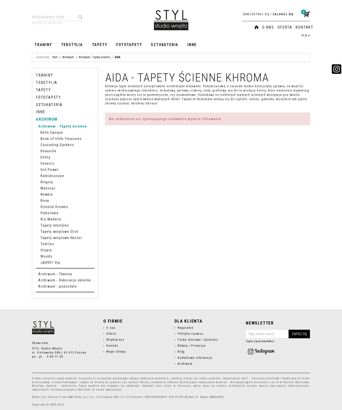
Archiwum (46, 119)
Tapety (99, 44)
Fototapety (129, 44)
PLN (306, 35)
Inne (192, 44)
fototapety (70, 382)
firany (188, 378)
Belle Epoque (52, 132)
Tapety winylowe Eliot (60, 231)
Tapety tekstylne (55, 225)
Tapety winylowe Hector (61, 238)
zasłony (176, 378)
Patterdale (50, 213)
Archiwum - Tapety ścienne (62, 126)
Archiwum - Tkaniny (55, 274)
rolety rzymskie (210, 378)
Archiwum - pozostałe (57, 286)
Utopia (46, 250)
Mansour (48, 188)
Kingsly (47, 182)
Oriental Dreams (54, 207)
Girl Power (50, 170)
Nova (45, 200)
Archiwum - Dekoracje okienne (64, 280)
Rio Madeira (51, 219)
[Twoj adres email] (278, 334)
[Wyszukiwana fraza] (54, 17)
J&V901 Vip (50, 262)
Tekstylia (72, 44)
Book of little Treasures (61, 139)
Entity (46, 157)
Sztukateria (164, 44)
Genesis (48, 163)
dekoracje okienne (153, 378)
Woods (46, 256)
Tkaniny (43, 44)
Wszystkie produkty (47, 23)
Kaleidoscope (52, 176)
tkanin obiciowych (272, 385)
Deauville (49, 151)
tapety (85, 382)
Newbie (47, 194)
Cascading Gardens (57, 145)
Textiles (47, 244)
